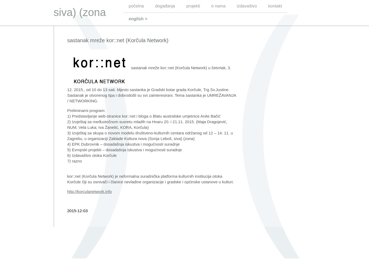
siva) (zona (80, 12)
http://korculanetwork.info (89, 191)
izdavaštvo (247, 6)
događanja (165, 6)
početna (136, 6)
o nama (218, 6)
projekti (193, 6)
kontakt (275, 6)
